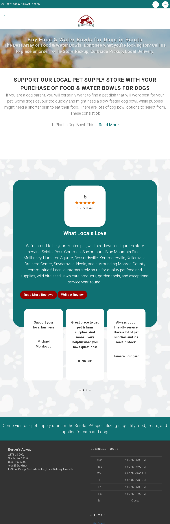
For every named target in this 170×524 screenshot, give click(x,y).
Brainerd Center (38, 264)
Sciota (47, 252)
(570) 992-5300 (17, 461)
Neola (81, 264)
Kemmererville (112, 258)
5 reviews (85, 208)
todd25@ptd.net (17, 465)
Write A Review (72, 295)
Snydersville (64, 264)
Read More (109, 124)
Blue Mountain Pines (123, 252)
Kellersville (136, 258)
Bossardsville (86, 258)
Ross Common (67, 252)
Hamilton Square (58, 258)
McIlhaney (32, 258)
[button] (80, 389)
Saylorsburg (93, 252)
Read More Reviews (38, 295)
